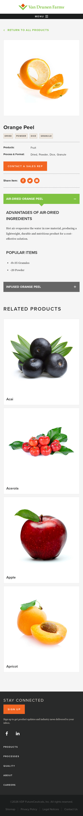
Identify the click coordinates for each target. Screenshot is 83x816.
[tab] (41, 199)
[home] (41, 6)
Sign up (14, 709)
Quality (9, 766)
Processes (11, 756)
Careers (9, 785)
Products (10, 747)
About (8, 775)
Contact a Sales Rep (25, 166)
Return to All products (28, 30)
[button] (41, 16)
